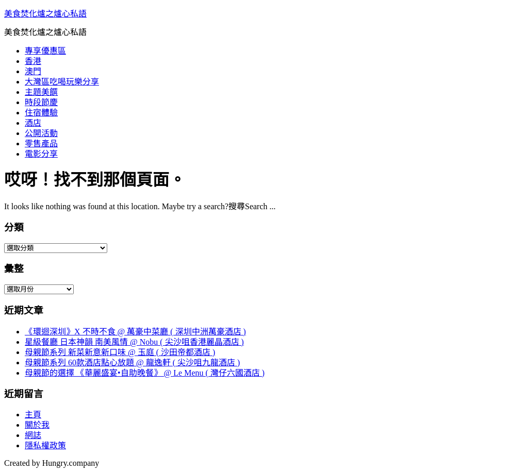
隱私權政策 (45, 445)
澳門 (33, 71)
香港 (33, 61)
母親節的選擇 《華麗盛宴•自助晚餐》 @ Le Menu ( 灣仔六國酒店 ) (145, 372)
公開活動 (41, 133)
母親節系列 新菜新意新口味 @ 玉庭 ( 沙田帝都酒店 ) (120, 352)
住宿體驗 (41, 112)
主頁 (33, 414)
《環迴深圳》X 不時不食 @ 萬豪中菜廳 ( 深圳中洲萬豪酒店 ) (135, 331)
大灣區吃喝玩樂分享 (62, 81)
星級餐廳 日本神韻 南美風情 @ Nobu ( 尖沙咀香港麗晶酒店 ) (134, 342)
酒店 (33, 123)
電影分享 (41, 153)
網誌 (33, 435)
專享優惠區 (45, 50)
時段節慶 (41, 102)
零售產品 (41, 143)
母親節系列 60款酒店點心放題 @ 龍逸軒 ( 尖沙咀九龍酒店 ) (132, 362)
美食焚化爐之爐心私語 (45, 13)
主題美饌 (41, 92)
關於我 (37, 424)
